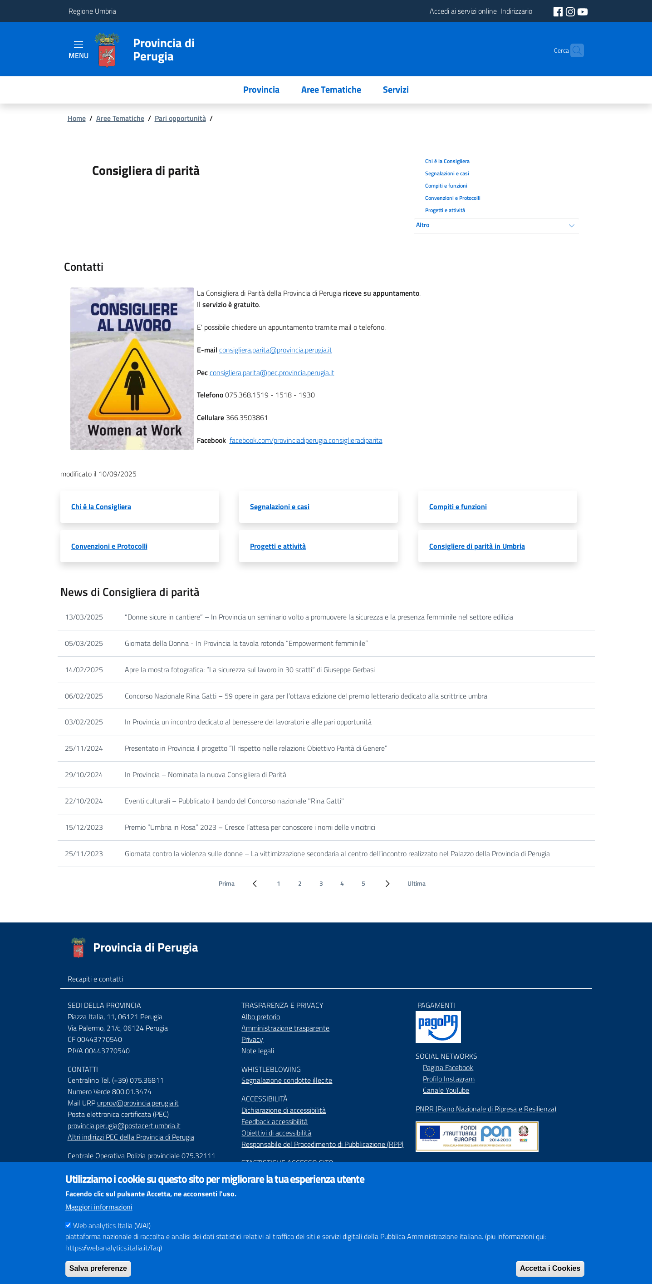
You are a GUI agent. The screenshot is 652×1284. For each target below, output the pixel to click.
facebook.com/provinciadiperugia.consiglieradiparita (306, 440)
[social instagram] (571, 10)
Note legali (257, 1050)
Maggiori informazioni (98, 1215)
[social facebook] (559, 10)
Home (77, 118)
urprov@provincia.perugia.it (138, 1102)
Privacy (252, 1039)
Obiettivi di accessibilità (276, 1132)
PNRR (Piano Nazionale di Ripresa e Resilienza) (486, 1108)
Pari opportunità (180, 118)
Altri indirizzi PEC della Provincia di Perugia (131, 1136)
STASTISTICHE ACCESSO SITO (287, 1162)
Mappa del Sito (438, 1164)
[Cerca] (573, 50)
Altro (422, 224)
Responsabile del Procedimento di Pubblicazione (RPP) (322, 1144)
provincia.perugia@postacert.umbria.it (124, 1125)
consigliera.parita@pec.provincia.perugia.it (272, 372)
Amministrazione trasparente (285, 1027)
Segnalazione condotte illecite (286, 1080)
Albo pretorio (260, 1016)
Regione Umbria (92, 10)
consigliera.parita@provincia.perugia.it (275, 349)
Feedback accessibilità (274, 1121)
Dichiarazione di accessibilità (283, 1110)
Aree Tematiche (120, 118)
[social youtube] (582, 10)
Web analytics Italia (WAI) (112, 1233)
